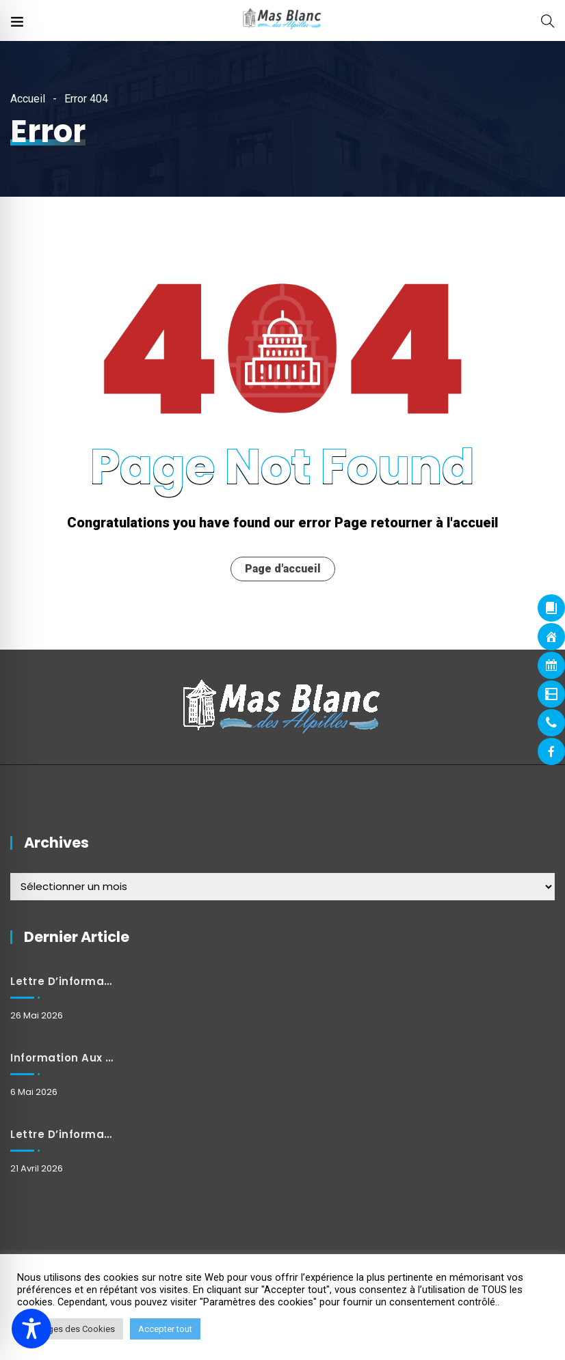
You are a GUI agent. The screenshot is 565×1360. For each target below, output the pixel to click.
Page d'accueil (283, 568)
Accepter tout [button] (165, 1329)
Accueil (27, 98)
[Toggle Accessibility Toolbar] (31, 1328)
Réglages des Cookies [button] (70, 1329)
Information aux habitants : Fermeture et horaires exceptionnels (62, 1058)
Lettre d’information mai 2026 (62, 981)
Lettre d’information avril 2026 (62, 1134)
